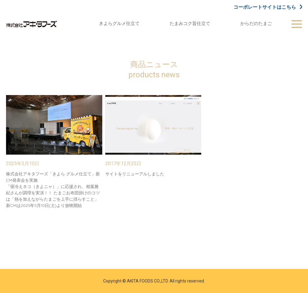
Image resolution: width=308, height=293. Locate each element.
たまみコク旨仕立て (190, 23)
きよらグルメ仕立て (119, 23)
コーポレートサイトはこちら (267, 7)
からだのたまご (256, 23)
